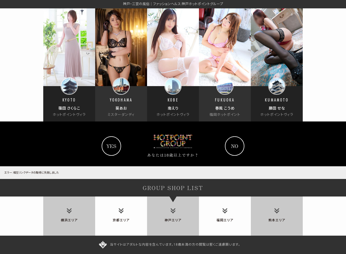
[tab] (69, 216)
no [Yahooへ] (234, 145)
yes (111, 145)
